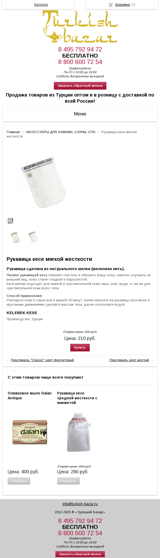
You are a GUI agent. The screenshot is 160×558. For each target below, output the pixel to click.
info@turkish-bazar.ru (80, 504)
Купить (80, 347)
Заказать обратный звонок (80, 86)
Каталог (41, 4)
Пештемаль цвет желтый (129, 360)
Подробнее (19, 480)
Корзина (122, 4)
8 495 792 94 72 (80, 49)
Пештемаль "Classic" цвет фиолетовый (42, 360)
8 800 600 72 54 (80, 61)
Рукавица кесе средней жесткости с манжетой (77, 397)
